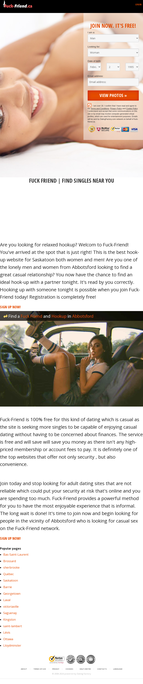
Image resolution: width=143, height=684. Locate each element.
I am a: (91, 32)
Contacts (102, 669)
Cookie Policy (132, 109)
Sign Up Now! (10, 306)
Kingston (9, 620)
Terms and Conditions (100, 109)
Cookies (69, 669)
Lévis (6, 632)
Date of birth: (94, 61)
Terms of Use (39, 669)
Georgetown (11, 594)
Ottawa (8, 639)
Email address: (95, 76)
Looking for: (94, 46)
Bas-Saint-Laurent (15, 554)
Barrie (7, 587)
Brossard (9, 561)
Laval (6, 600)
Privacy (55, 669)
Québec (8, 574)
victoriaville (11, 607)
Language (117, 669)
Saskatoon (10, 580)
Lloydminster (12, 645)
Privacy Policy (116, 109)
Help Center (85, 669)
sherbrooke (11, 567)
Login (138, 4)
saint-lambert (12, 626)
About (24, 669)
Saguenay (10, 613)
